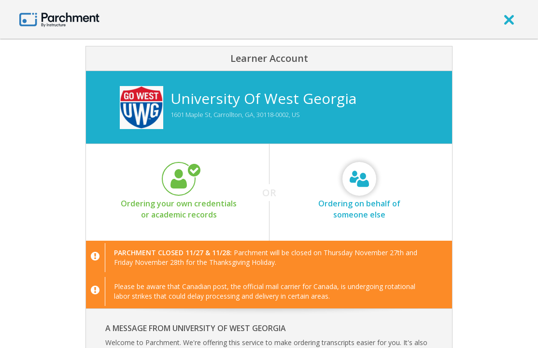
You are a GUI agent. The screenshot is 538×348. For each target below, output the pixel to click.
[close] (509, 19)
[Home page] (59, 19)
